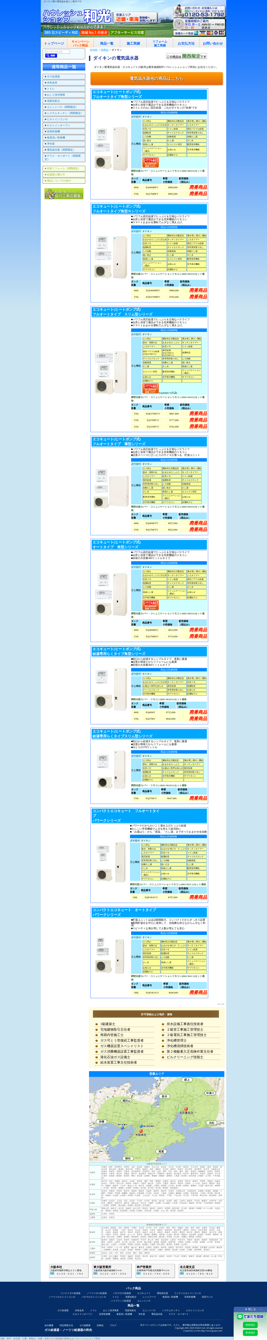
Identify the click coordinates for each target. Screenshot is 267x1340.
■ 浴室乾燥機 (52, 131)
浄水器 (141, 1314)
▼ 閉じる (250, 1309)
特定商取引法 (66, 1325)
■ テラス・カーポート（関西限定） (63, 158)
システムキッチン (171, 1310)
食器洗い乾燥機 (170, 1297)
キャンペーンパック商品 (80, 43)
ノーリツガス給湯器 (97, 1293)
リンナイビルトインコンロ (187, 1293)
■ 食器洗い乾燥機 (55, 137)
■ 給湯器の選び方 (55, 174)
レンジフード (149, 1297)
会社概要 (48, 1325)
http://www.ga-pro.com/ (211, 1330)
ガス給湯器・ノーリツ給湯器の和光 (68, 1329)
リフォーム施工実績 (159, 43)
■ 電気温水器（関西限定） (60, 149)
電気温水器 (162, 1293)
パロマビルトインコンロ (94, 1297)
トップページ (54, 43)
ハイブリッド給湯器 (121, 1300)
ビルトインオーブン (83, 1314)
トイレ (115, 1297)
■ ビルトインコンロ (56, 119)
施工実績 (133, 43)
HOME (94, 49)
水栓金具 (79, 1310)
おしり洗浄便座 (111, 1310)
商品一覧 (106, 43)
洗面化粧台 (130, 1297)
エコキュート (144, 1293)
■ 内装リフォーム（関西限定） (63, 168)
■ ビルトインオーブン (57, 125)
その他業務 (84, 1325)
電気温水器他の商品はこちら (157, 78)
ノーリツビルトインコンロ (62, 1297)
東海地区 (250, 1332)
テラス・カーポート (179, 1314)
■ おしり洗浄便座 (55, 94)
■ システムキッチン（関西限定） (64, 113)
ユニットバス (144, 1300)
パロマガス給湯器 (122, 1293)
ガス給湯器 (63, 1310)
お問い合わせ (213, 43)
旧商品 (104, 49)
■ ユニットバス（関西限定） (61, 107)
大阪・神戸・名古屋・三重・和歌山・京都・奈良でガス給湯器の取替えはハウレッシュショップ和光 (50, 1338)
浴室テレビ (207, 1297)
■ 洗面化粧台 (52, 101)
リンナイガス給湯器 (70, 1293)
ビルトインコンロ (195, 1310)
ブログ (113, 1325)
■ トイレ (50, 88)
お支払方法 (186, 43)
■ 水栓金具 (51, 82)
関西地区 (250, 1325)
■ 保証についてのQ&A (58, 180)
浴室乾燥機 (189, 1297)
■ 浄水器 (50, 143)
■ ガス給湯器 (52, 76)
